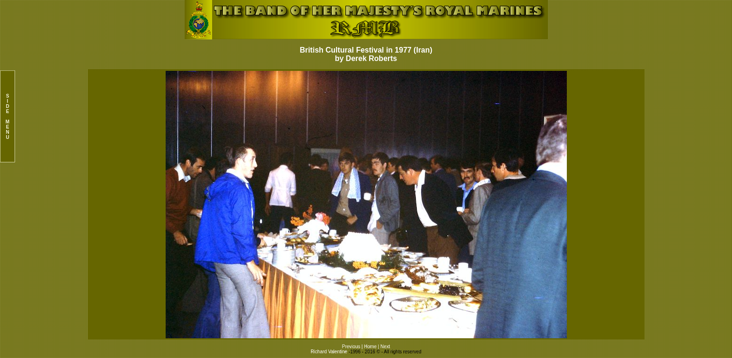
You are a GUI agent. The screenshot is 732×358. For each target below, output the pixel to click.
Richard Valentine (329, 351)
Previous (352, 346)
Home (370, 346)
